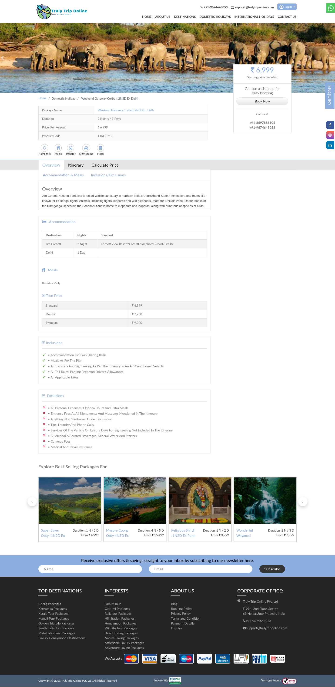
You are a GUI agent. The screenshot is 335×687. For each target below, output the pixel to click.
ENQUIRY (330, 95)
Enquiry (176, 628)
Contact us (287, 17)
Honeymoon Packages (120, 623)
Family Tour (113, 604)
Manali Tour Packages (53, 619)
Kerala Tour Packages (53, 614)
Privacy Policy (181, 614)
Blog (174, 604)
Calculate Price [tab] (105, 165)
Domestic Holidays (216, 17)
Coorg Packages (49, 604)
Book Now (262, 101)
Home (149, 17)
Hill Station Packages (119, 619)
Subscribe (272, 569)
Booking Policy (181, 609)
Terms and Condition (186, 619)
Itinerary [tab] (76, 165)
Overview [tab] (51, 165)
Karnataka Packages (52, 609)
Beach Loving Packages (121, 633)
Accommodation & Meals (63, 175)
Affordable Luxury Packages (124, 643)
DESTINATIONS (186, 17)
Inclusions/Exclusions (108, 175)
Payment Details (182, 623)
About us (164, 17)
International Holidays (255, 17)
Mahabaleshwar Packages (56, 633)
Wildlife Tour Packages (121, 628)
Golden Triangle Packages (56, 623)
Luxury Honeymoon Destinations (61, 638)
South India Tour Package (56, 628)
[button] (2, 58)
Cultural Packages (117, 609)
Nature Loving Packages (122, 638)
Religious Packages (118, 614)
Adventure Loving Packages (124, 648)
